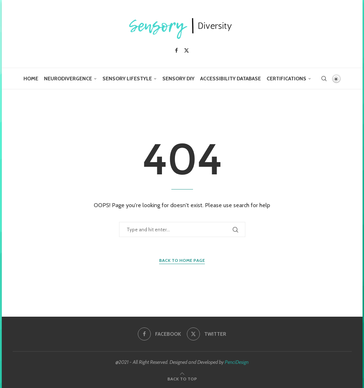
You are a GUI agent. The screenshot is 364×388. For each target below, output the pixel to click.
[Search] (324, 78)
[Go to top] (182, 378)
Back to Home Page (182, 260)
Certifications (286, 78)
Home (30, 78)
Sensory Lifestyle (127, 78)
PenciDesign (237, 362)
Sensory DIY (178, 78)
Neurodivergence (68, 78)
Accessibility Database (230, 78)
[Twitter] (186, 50)
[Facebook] (176, 50)
